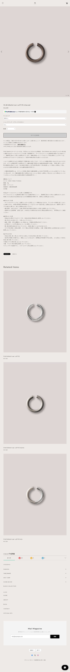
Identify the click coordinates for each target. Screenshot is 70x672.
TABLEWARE (7, 573)
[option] (35, 51)
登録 (55, 636)
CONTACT (6, 608)
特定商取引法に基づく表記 (40, 660)
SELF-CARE (6, 577)
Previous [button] (2, 52)
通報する (14, 254)
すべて (9, 558)
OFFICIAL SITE (7, 613)
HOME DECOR (7, 582)
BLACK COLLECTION (9, 586)
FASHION (6, 569)
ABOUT (5, 600)
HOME (5, 595)
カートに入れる (35, 135)
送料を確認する (22, 144)
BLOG (5, 604)
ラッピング (6, 115)
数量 (4, 128)
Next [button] (68, 52)
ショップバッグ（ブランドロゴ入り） (14, 122)
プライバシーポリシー (29, 660)
